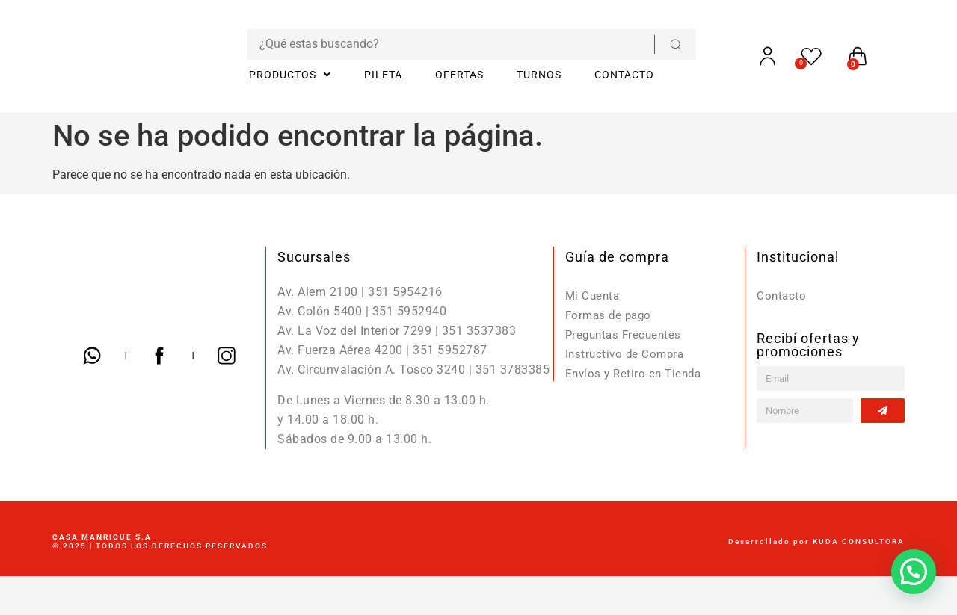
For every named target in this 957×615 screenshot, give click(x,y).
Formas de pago (610, 315)
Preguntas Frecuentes (626, 334)
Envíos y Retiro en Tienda (636, 373)
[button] (913, 571)
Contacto (782, 295)
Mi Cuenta (594, 295)
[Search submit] (656, 44)
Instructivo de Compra (627, 354)
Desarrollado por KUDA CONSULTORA (816, 541)
